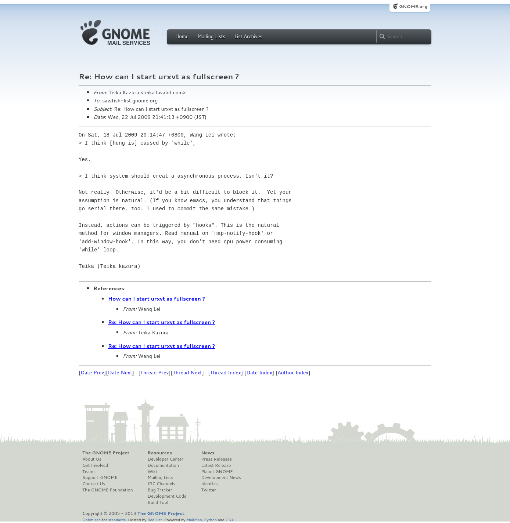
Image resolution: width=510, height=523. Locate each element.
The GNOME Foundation (107, 490)
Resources (160, 453)
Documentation (163, 465)
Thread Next (187, 372)
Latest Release (216, 465)
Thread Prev (154, 372)
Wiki (152, 472)
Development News (221, 477)
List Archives (248, 36)
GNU (230, 519)
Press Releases (216, 459)
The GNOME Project (105, 453)
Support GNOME (100, 477)
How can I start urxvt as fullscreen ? (156, 298)
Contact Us (93, 484)
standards (117, 519)
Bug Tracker (160, 490)
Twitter (208, 490)
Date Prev (92, 372)
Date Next (120, 372)
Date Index (259, 372)
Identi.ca (210, 484)
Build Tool (158, 502)
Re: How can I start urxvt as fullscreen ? (161, 322)
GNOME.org (413, 6)
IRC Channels (162, 484)
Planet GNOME (217, 472)
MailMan (194, 519)
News (207, 453)
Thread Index (225, 372)
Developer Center (165, 459)
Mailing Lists (211, 36)
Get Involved (95, 465)
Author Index (292, 372)
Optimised (91, 519)
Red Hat (154, 519)
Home (181, 36)
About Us (91, 459)
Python (210, 519)
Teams (89, 472)
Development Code (167, 496)
